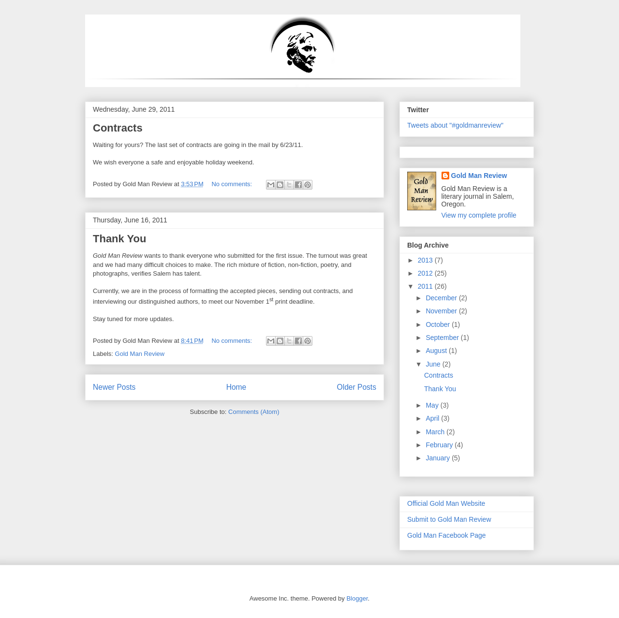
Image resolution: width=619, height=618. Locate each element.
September (443, 337)
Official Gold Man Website (446, 503)
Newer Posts (114, 387)
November (442, 311)
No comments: (232, 184)
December (442, 298)
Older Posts (356, 387)
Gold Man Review (140, 353)
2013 (426, 260)
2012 (426, 273)
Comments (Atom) (253, 411)
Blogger (357, 598)
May (433, 405)
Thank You (119, 239)
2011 (426, 286)
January (439, 458)
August (437, 350)
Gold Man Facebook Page (446, 535)
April (433, 418)
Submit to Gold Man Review (449, 519)
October (439, 324)
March (436, 432)
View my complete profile (479, 215)
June (434, 364)
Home (236, 387)
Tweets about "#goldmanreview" (455, 125)
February (440, 445)
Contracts (118, 128)
